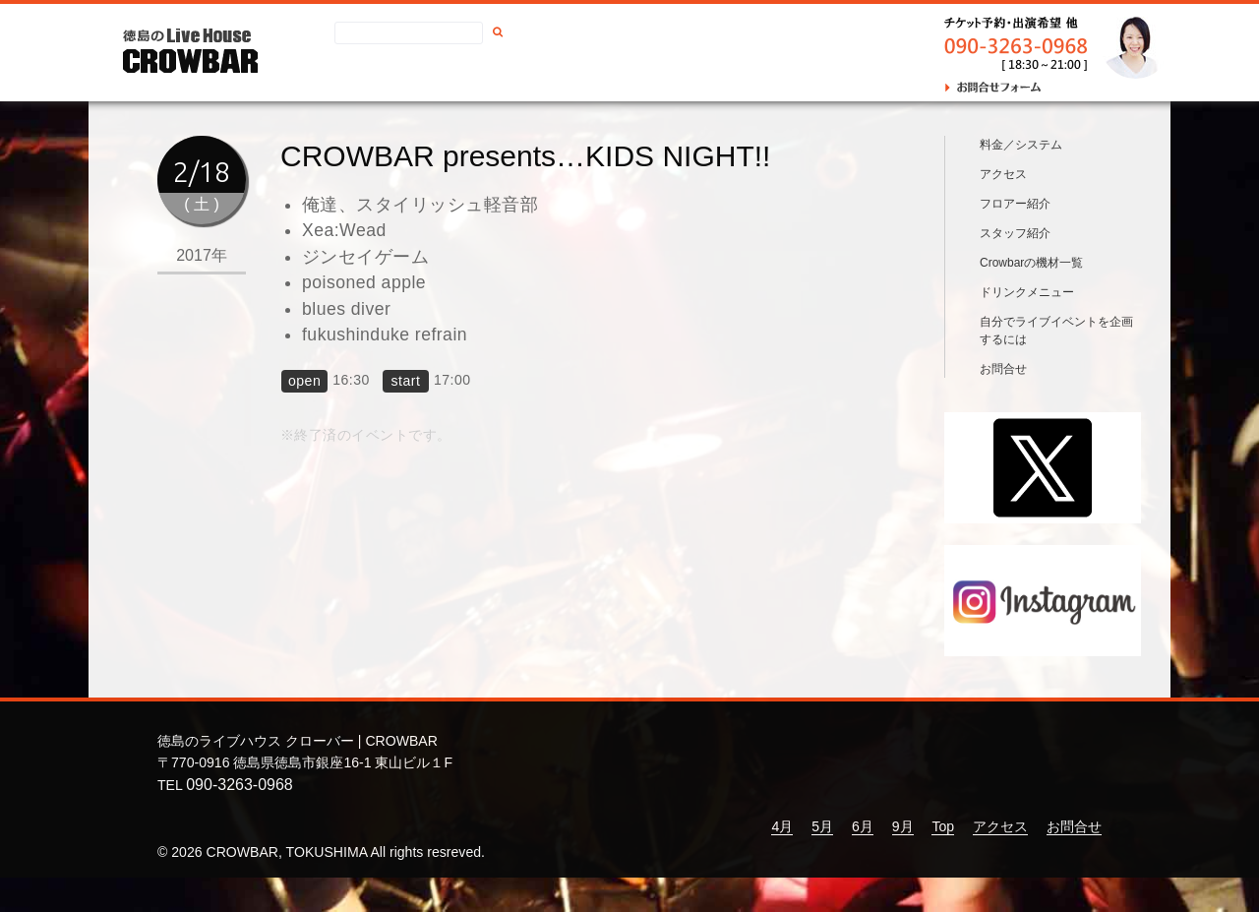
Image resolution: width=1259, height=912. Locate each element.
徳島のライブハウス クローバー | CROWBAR (297, 776)
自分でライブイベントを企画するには (1056, 365)
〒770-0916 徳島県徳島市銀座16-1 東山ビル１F (304, 797)
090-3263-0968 (239, 819)
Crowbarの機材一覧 (1031, 297)
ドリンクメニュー (1027, 327)
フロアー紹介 (1015, 238)
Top (942, 861)
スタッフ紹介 (1015, 267)
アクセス (559, 75)
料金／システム (1021, 179)
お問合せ (638, 75)
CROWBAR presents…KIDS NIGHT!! (525, 156)
